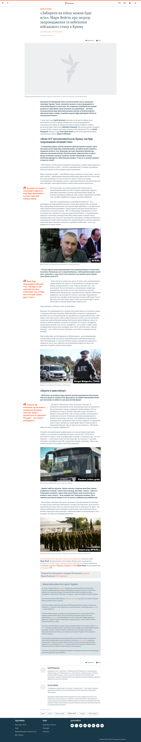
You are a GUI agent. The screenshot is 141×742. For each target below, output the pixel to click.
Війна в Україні (46, 9)
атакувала (61, 588)
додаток (85, 573)
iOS (56, 576)
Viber (75, 566)
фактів (64, 644)
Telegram (59, 566)
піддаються (54, 617)
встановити (46, 568)
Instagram (67, 566)
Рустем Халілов (57, 32)
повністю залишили (71, 598)
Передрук (46, 728)
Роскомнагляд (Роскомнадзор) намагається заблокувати (60, 559)
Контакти (46, 731)
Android (63, 576)
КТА (125, 3)
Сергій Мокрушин (46, 32)
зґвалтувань (83, 640)
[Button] (89, 40)
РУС (119, 3)
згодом (96, 607)
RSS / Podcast (19, 735)
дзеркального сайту (47, 563)
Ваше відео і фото (20, 725)
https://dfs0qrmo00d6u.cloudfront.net (68, 563)
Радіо (17, 728)
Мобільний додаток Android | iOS (25, 731)
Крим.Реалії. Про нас (49, 725)
